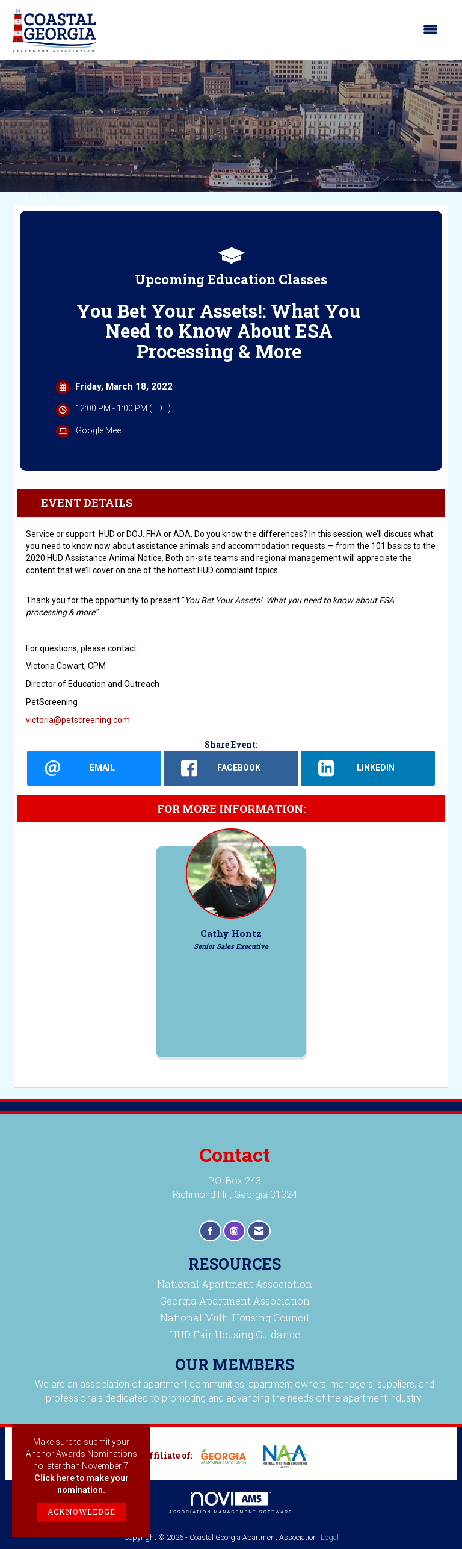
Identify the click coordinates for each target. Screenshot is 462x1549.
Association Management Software (231, 1503)
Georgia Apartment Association (235, 1300)
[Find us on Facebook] (210, 1230)
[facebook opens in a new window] (231, 768)
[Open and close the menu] (273, 29)
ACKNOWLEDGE (82, 1511)
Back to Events (47, 198)
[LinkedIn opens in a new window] (368, 768)
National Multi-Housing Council (234, 1317)
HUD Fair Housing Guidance (235, 1334)
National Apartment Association (234, 1283)
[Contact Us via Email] (259, 1230)
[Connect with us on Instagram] (234, 1230)
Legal (330, 1537)
